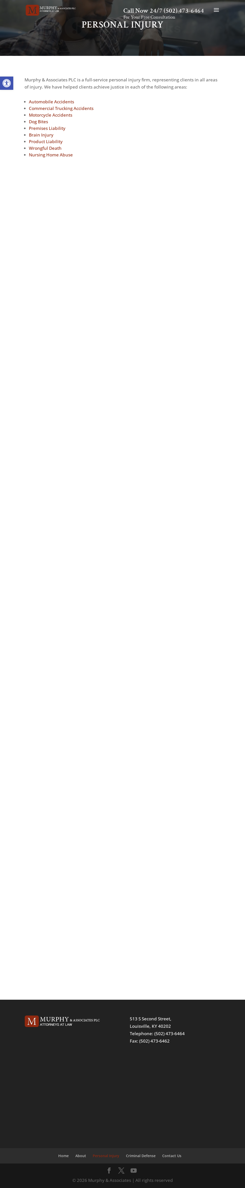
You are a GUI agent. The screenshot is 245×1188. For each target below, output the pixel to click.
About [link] (80, 1155)
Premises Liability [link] (47, 128)
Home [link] (63, 1155)
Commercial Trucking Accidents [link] (61, 108)
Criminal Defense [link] (141, 1155)
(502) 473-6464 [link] (184, 11)
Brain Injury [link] (41, 135)
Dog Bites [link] (38, 122)
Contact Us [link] (171, 1155)
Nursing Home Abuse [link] (51, 155)
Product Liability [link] (46, 141)
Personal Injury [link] (106, 1155)
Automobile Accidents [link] (51, 102)
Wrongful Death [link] (45, 148)
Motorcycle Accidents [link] (50, 115)
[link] (6, 83)
